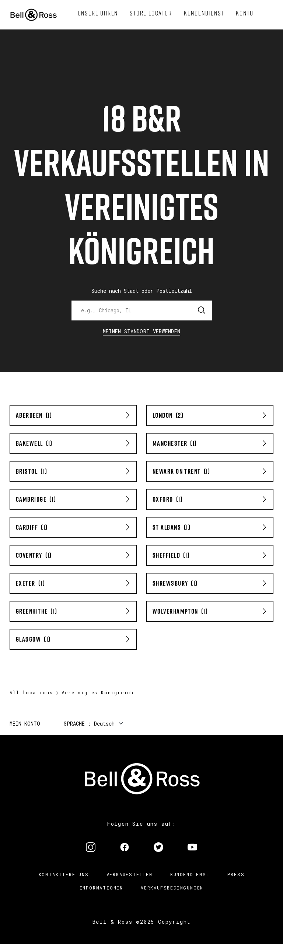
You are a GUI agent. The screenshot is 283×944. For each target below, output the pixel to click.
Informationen (101, 888)
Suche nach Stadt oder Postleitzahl (141, 290)
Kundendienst (190, 874)
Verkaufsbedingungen (172, 888)
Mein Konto (25, 723)
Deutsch (104, 723)
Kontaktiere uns (64, 874)
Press (235, 874)
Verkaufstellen (129, 874)
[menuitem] (98, 13)
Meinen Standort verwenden (142, 331)
